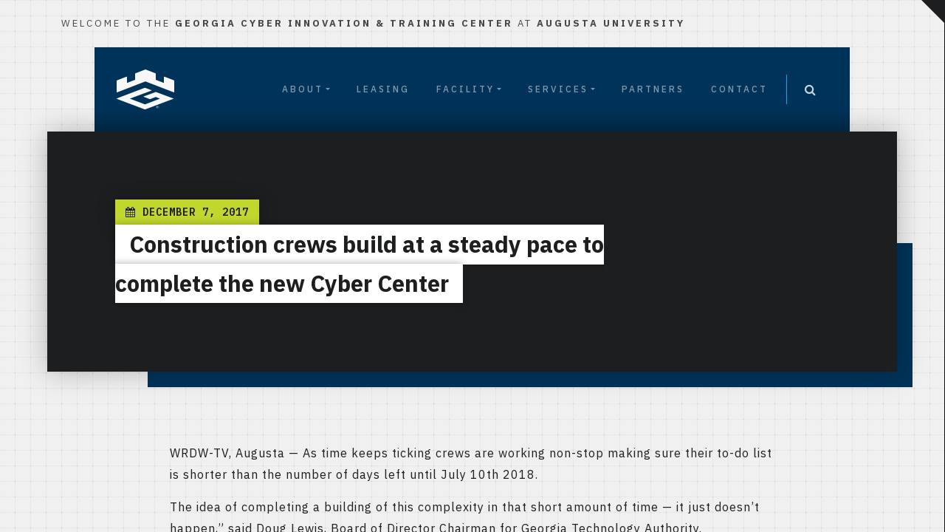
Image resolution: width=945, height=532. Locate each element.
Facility (465, 89)
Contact (739, 89)
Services (558, 89)
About (302, 89)
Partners (653, 89)
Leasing (383, 89)
